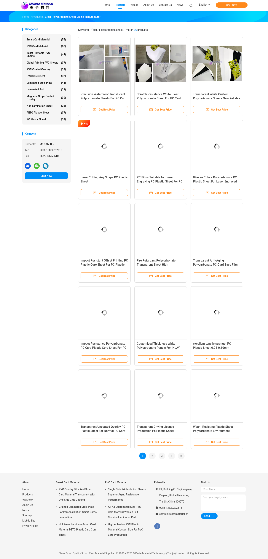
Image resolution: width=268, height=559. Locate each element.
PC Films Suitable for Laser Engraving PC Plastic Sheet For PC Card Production (159, 181)
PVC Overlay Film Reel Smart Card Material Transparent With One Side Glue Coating (77, 494)
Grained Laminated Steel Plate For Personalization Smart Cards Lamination (78, 512)
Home (25, 489)
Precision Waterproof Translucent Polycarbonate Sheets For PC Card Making (103, 98)
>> (181, 455)
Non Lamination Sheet (46, 106)
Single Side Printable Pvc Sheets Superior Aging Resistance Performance (127, 494)
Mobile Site (28, 520)
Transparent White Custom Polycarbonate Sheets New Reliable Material (216, 98)
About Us (27, 504)
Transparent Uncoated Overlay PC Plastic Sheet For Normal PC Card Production (103, 431)
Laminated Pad (46, 89)
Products (27, 494)
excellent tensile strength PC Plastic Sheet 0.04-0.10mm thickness (212, 348)
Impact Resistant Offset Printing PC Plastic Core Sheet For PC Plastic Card (104, 264)
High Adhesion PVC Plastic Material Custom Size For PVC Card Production (125, 529)
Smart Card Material (46, 39)
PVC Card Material (46, 46)
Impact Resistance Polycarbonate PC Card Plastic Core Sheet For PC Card (103, 348)
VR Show (27, 499)
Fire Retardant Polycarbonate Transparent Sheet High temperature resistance (156, 264)
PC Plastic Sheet (46, 119)
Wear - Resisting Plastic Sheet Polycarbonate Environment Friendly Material (213, 431)
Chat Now (231, 5)
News (25, 510)
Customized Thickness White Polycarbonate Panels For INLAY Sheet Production (158, 348)
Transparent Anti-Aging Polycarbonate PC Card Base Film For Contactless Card (215, 264)
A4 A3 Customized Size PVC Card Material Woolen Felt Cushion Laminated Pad (124, 512)
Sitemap (27, 515)
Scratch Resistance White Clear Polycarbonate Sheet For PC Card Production (159, 98)
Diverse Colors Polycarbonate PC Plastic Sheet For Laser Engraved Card (215, 181)
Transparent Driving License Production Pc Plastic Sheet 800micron (155, 431)
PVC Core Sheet (46, 76)
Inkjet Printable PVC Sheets (46, 54)
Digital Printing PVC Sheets (46, 62)
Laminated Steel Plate (46, 83)
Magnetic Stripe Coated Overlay (46, 98)
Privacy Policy (30, 525)
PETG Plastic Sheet (46, 112)
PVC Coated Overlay (46, 69)
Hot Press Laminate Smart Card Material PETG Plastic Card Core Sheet (77, 529)
